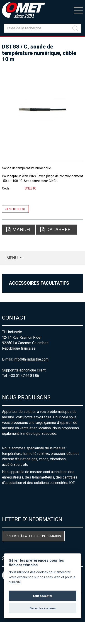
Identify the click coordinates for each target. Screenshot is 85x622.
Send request (15, 209)
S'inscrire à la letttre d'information (33, 536)
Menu (12, 257)
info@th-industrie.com (31, 359)
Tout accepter (43, 596)
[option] (42, 110)
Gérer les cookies (42, 608)
